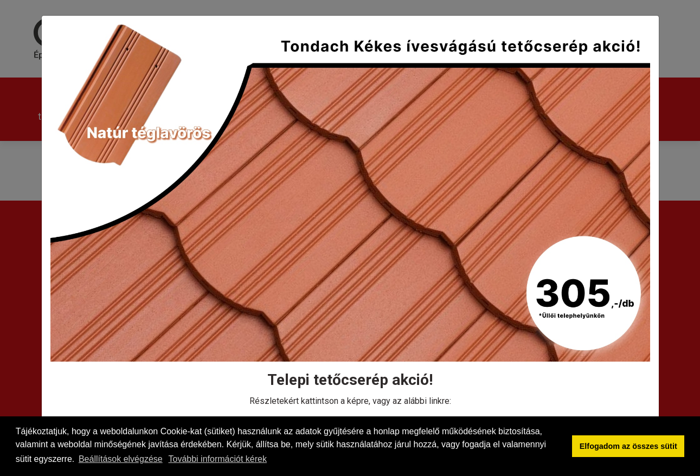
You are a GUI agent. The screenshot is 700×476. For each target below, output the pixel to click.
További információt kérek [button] (218, 459)
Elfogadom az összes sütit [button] (628, 446)
